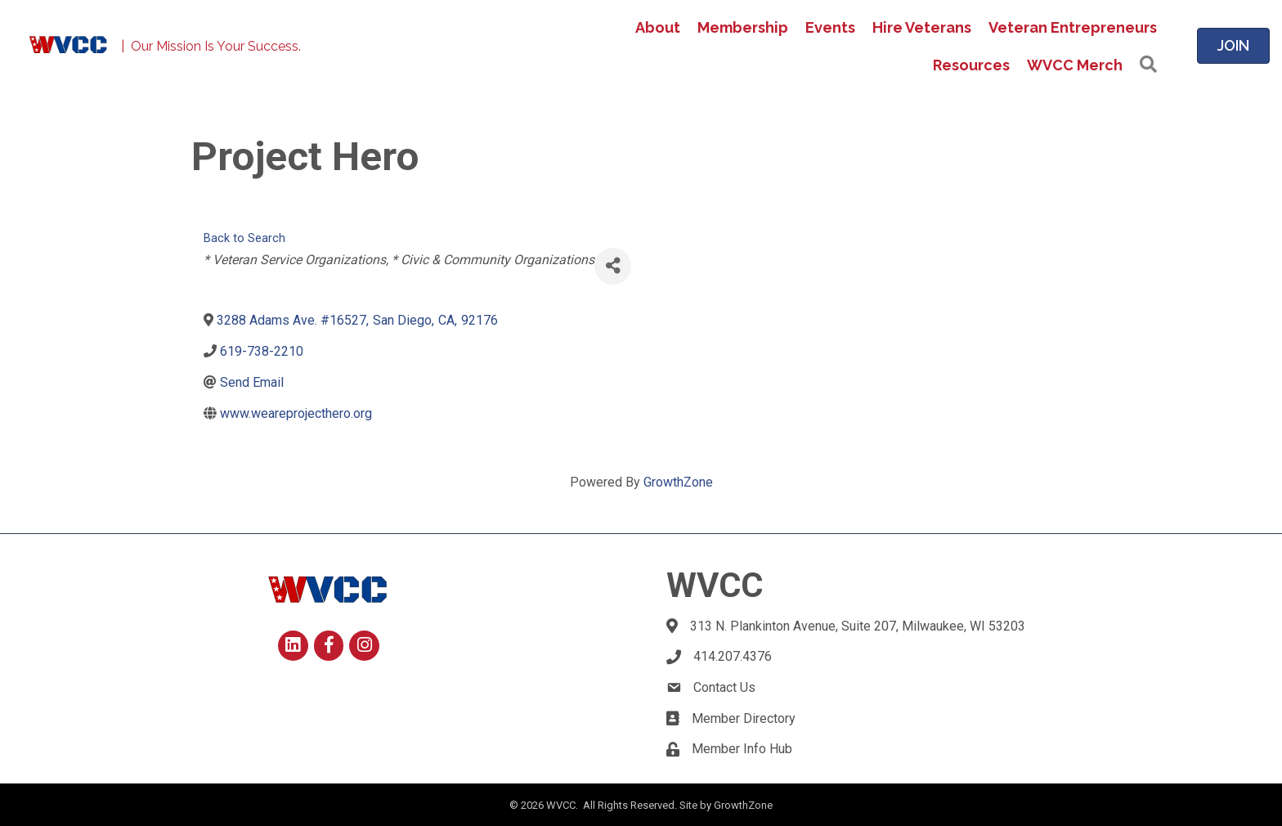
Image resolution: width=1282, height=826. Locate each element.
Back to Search (244, 238)
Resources (971, 65)
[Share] (612, 266)
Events (830, 27)
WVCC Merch (1075, 65)
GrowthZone (678, 482)
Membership (742, 27)
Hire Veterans (921, 27)
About (657, 27)
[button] (1148, 65)
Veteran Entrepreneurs (1072, 27)
